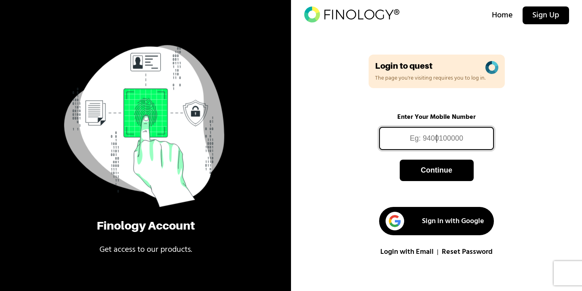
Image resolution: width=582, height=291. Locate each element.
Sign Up (545, 15)
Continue (436, 170)
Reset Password (467, 252)
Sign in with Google (435, 221)
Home (502, 15)
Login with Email (407, 252)
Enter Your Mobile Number (436, 117)
